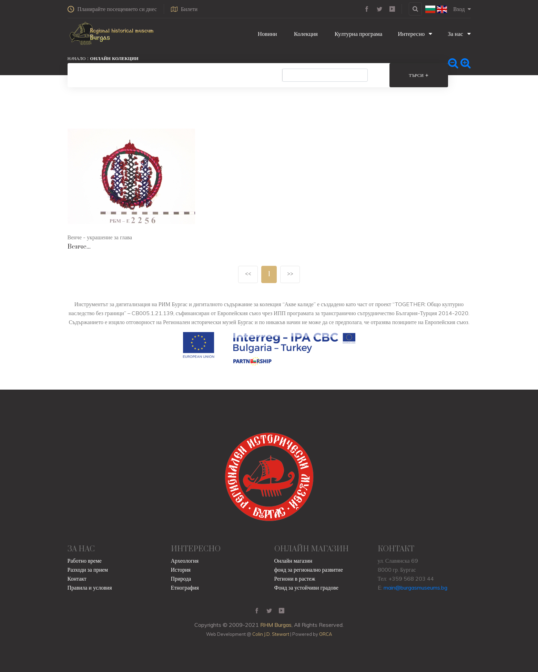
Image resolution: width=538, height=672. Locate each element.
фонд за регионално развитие (308, 569)
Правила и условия (90, 587)
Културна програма (357, 33)
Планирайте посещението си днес (112, 9)
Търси (418, 75)
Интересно (415, 33)
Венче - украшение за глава (100, 237)
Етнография (185, 587)
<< (248, 274)
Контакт (77, 578)
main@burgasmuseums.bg (415, 587)
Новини (266, 33)
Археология (185, 560)
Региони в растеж (294, 578)
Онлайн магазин (293, 560)
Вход (462, 9)
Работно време (85, 560)
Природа (181, 578)
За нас (459, 33)
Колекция (305, 33)
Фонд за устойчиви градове (306, 587)
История (181, 569)
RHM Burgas (276, 624)
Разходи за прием (88, 569)
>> (290, 274)
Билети (184, 9)
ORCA (325, 634)
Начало (77, 58)
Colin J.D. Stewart (270, 634)
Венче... (79, 247)
